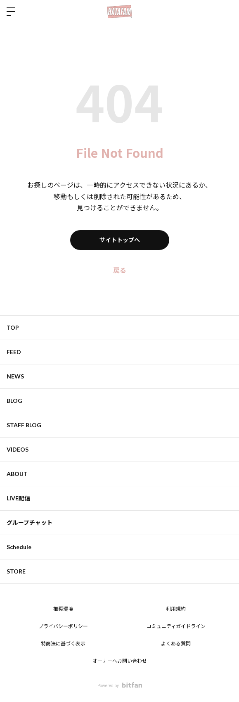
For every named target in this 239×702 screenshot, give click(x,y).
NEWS (15, 376)
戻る (119, 270)
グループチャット (29, 522)
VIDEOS (17, 449)
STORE (16, 571)
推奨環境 (63, 609)
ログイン (225, 11)
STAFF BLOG (24, 424)
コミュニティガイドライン (176, 626)
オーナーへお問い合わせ (119, 661)
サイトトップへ (119, 240)
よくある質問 (176, 644)
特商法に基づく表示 (63, 644)
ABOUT (17, 473)
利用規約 (176, 609)
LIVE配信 (18, 498)
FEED (14, 351)
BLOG (14, 400)
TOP (13, 327)
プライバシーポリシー (63, 626)
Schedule (19, 546)
